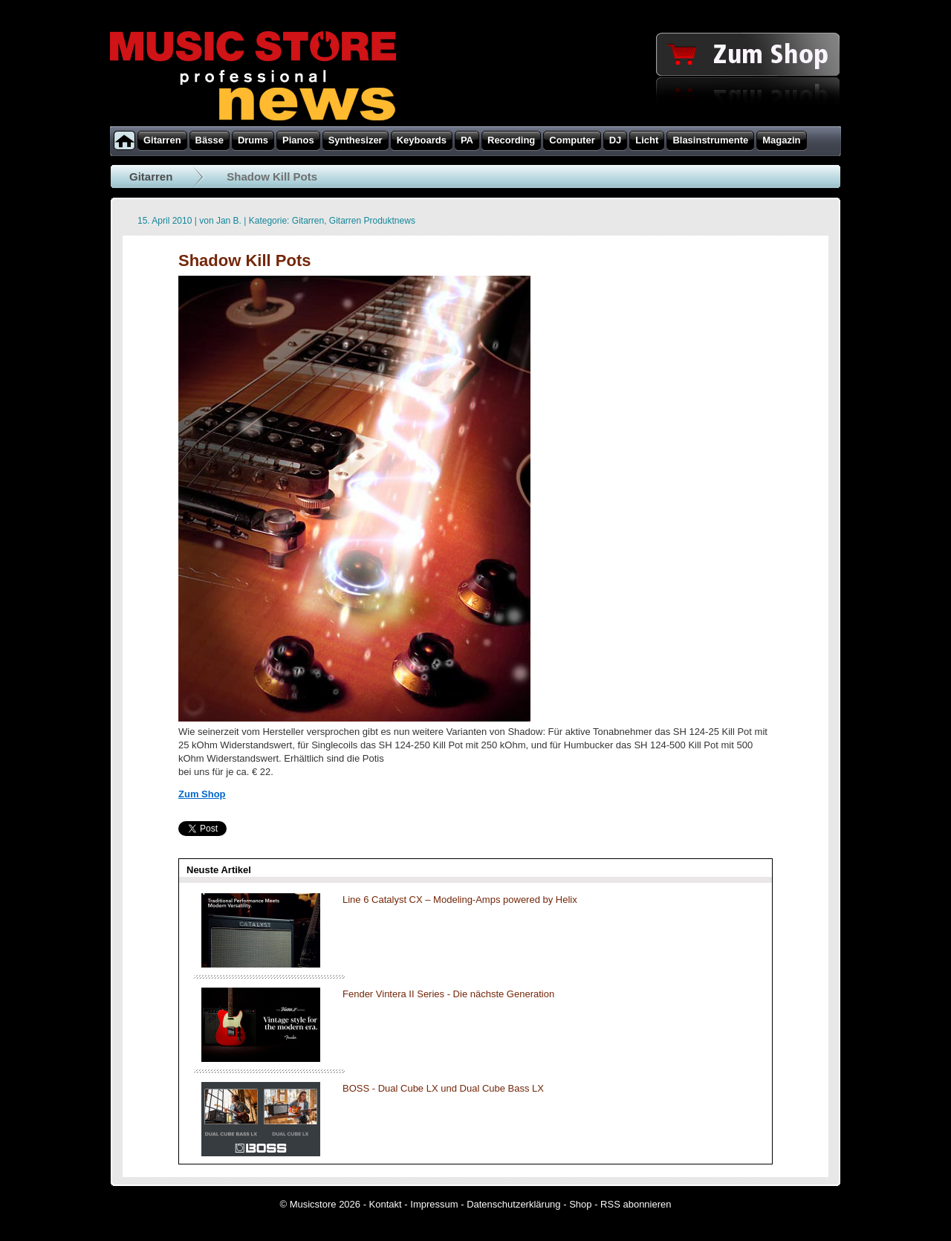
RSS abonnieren (635, 1204)
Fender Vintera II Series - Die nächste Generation (448, 993)
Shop (580, 1204)
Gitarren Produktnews (372, 221)
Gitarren (150, 176)
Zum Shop (202, 794)
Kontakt (385, 1204)
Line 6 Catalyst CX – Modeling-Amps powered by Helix (460, 899)
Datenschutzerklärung (513, 1204)
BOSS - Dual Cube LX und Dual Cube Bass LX (443, 1088)
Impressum (434, 1204)
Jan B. (228, 221)
